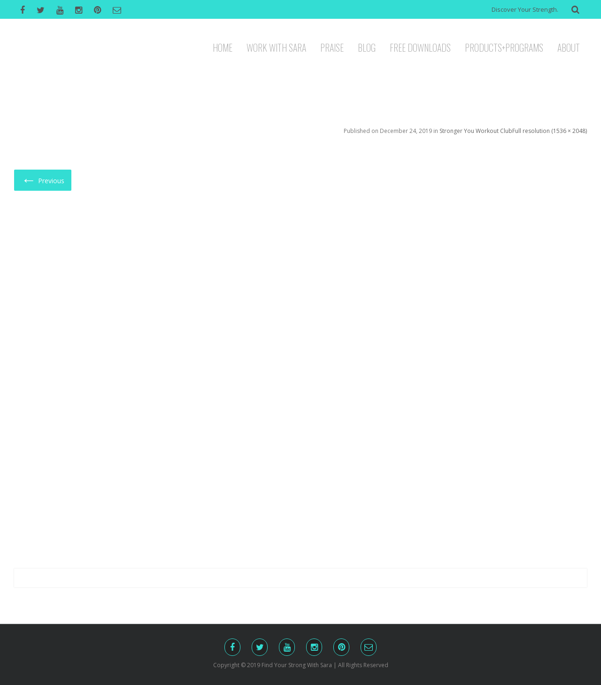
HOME (222, 46)
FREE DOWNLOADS (420, 46)
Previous (42, 179)
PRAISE (332, 46)
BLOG (367, 46)
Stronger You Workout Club (475, 131)
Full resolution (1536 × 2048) (549, 131)
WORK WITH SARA (276, 46)
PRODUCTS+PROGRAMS (504, 46)
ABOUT (568, 46)
